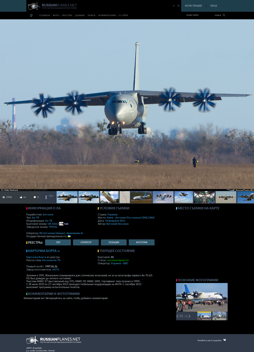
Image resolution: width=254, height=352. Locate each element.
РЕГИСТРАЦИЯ (193, 5)
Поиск (220, 15)
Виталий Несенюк (117, 223)
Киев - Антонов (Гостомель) (132, 217)
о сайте (123, 15)
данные (80, 15)
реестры (67, 15)
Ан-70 (35, 217)
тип (66, 223)
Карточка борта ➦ (44, 251)
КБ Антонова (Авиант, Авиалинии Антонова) (66, 233)
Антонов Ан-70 (51, 260)
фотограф (141, 242)
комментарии (107, 15)
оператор (86, 242)
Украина (112, 214)
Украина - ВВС (119, 263)
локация (114, 242)
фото (56, 15)
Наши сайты (192, 15)
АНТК (55, 269)
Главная (44, 15)
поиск (92, 15)
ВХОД (213, 5)
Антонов (48, 214)
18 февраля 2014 (115, 220)
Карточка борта (36, 257)
